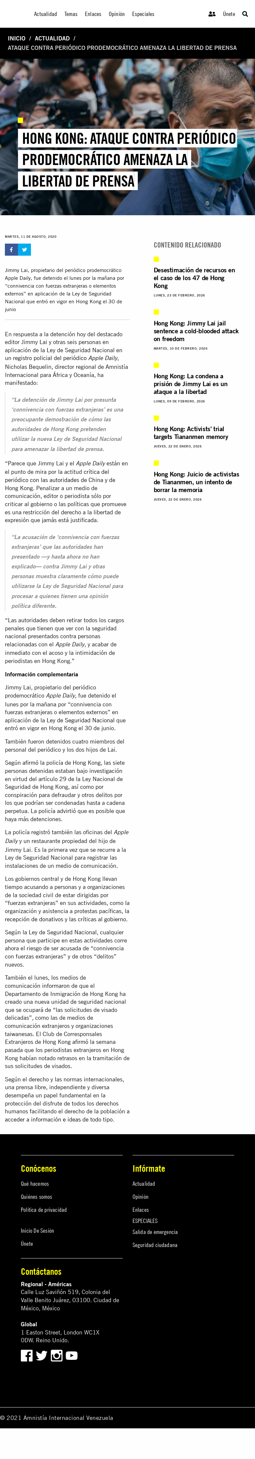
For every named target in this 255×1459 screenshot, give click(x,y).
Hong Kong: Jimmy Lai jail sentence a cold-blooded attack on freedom (196, 331)
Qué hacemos (35, 1183)
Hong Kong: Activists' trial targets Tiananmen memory (191, 433)
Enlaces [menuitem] (93, 13)
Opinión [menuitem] (117, 13)
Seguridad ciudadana (155, 1244)
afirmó (30, 762)
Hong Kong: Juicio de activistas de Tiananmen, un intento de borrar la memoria (196, 482)
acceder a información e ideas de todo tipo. (59, 1119)
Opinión (141, 1196)
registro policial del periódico (65, 357)
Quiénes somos (36, 1196)
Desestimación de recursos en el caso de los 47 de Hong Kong (194, 278)
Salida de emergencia (155, 1231)
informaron (56, 985)
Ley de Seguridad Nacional (81, 720)
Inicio (16, 38)
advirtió (66, 810)
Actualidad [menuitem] (45, 13)
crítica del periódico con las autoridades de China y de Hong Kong (60, 479)
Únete (229, 13)
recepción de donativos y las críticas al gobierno (65, 919)
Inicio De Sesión (37, 1230)
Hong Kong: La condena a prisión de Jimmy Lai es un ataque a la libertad (191, 384)
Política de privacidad (44, 1209)
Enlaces (141, 1209)
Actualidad (52, 38)
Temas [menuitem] (71, 13)
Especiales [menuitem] (143, 13)
